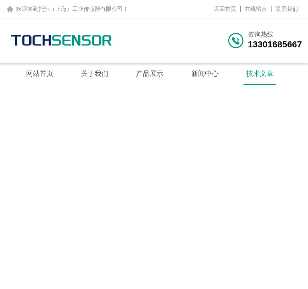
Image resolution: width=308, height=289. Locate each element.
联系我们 (287, 9)
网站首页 (39, 73)
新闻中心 (205, 73)
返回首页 (225, 9)
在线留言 (256, 9)
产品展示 (149, 73)
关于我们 (94, 73)
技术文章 (260, 73)
